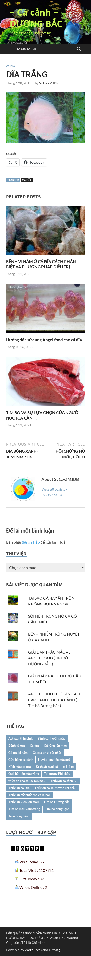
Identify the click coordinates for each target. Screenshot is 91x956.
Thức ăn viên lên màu (23, 802)
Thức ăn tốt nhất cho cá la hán (29, 795)
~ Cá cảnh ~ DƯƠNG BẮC (36, 18)
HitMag (54, 950)
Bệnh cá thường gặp (51, 738)
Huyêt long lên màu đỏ (54, 760)
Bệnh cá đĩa (16, 745)
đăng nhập (31, 542)
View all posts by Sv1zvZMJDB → (54, 492)
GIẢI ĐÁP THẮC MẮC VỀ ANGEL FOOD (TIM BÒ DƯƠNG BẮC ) (49, 658)
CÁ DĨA (10, 66)
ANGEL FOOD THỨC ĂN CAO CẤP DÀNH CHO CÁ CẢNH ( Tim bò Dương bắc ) (54, 700)
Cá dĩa (27, 180)
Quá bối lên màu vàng (23, 774)
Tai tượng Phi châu (57, 774)
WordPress (33, 950)
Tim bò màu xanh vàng (24, 809)
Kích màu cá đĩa (19, 767)
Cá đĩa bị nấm (18, 752)
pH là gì (68, 767)
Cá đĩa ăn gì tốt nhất (47, 752)
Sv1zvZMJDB (48, 83)
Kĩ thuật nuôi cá (47, 767)
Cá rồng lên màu (55, 745)
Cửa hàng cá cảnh (20, 760)
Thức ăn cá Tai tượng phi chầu (55, 788)
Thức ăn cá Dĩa (19, 788)
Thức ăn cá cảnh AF (63, 781)
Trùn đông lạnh (18, 816)
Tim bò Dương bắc (56, 802)
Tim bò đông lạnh (57, 809)
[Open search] (79, 49)
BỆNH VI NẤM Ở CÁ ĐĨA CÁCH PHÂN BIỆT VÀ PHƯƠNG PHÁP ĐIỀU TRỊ (41, 264)
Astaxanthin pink (20, 738)
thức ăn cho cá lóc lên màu (26, 781)
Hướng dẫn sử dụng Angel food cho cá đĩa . (44, 339)
